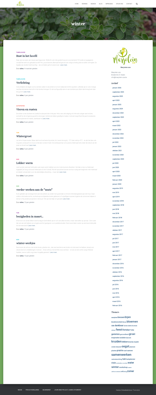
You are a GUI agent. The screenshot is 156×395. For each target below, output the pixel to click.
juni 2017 (115, 243)
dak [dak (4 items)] (112, 325)
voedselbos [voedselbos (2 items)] (119, 363)
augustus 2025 (117, 96)
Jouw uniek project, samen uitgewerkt (67, 390)
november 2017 (118, 226)
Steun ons (119, 4)
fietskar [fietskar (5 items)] (126, 330)
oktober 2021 (117, 150)
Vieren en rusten (26, 109)
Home (77, 4)
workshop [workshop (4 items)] (123, 367)
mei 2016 (115, 293)
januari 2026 (116, 88)
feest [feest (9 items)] (119, 329)
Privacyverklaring (32, 390)
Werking (84, 4)
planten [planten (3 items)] (114, 350)
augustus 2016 (117, 280)
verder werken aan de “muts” (34, 189)
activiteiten (20, 106)
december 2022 (118, 134)
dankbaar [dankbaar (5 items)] (119, 325)
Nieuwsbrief (47, 390)
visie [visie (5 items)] (113, 363)
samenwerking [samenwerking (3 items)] (116, 359)
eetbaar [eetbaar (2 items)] (113, 330)
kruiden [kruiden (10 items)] (116, 341)
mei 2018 (115, 213)
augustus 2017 (117, 234)
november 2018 (118, 201)
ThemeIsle (136, 390)
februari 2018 (117, 217)
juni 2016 (115, 289)
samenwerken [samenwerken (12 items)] (121, 354)
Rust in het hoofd (26, 55)
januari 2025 (116, 104)
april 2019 (115, 197)
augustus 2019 (117, 188)
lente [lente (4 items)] (131, 342)
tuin (17, 132)
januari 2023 (116, 130)
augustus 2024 (117, 109)
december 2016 (118, 263)
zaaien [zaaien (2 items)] (130, 367)
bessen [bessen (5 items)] (121, 317)
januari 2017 (116, 259)
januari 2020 (116, 184)
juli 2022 (115, 142)
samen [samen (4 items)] (130, 350)
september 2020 (118, 159)
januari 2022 (116, 146)
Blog (100, 4)
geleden (30, 68)
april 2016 (115, 297)
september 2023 (118, 117)
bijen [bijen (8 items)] (128, 317)
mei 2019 (115, 192)
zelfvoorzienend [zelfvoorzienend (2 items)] (115, 371)
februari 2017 (117, 255)
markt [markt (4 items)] (136, 342)
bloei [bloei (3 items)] (124, 322)
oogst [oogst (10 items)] (125, 346)
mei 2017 (115, 247)
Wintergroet (24, 136)
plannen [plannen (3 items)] (132, 347)
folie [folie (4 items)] (132, 330)
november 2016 (118, 268)
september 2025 (118, 92)
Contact (129, 4)
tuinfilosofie (20, 52)
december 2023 (118, 113)
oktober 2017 (117, 230)
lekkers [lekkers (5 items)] (125, 342)
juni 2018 (115, 209)
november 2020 (118, 155)
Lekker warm (24, 163)
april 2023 (115, 121)
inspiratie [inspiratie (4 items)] (115, 338)
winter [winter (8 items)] (115, 367)
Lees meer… (64, 65)
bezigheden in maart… (29, 216)
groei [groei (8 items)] (132, 334)
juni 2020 (115, 167)
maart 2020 (116, 176)
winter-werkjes (25, 243)
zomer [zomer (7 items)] (130, 371)
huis (17, 159)
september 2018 (118, 205)
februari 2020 (117, 180)
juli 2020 (115, 163)
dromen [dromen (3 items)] (134, 326)
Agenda (93, 4)
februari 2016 (117, 305)
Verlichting (23, 82)
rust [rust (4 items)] (125, 350)
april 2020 (115, 171)
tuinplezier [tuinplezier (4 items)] (130, 359)
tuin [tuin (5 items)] (124, 359)
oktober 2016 (117, 272)
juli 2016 (115, 284)
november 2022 (118, 138)
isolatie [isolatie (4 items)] (122, 338)
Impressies (109, 4)
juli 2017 (115, 238)
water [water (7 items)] (131, 362)
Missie (20, 390)
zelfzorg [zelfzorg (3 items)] (124, 371)
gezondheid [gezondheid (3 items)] (124, 334)
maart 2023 (116, 125)
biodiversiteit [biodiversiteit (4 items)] (116, 322)
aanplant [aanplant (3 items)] (114, 317)
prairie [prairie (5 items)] (120, 350)
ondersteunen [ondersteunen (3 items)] (116, 347)
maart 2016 (116, 301)
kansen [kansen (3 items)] (128, 338)
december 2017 (118, 222)
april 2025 (115, 100)
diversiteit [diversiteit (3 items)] (127, 326)
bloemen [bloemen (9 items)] (132, 321)
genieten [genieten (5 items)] (115, 334)
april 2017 (115, 251)
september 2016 (118, 276)
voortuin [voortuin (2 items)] (125, 363)
